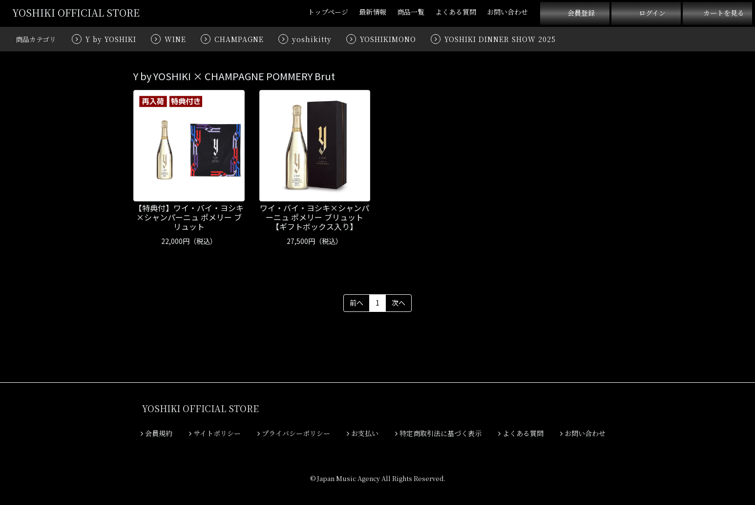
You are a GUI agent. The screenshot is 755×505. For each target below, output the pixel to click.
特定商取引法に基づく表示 (438, 433)
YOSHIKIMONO (388, 39)
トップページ (328, 12)
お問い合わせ (507, 12)
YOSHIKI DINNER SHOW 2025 (500, 39)
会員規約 (156, 433)
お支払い (362, 433)
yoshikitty (312, 39)
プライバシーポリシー (293, 433)
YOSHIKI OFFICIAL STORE (76, 12)
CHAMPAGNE (239, 39)
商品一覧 (410, 12)
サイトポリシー (215, 433)
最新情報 (372, 12)
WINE (175, 39)
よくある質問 (455, 12)
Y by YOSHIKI (110, 39)
